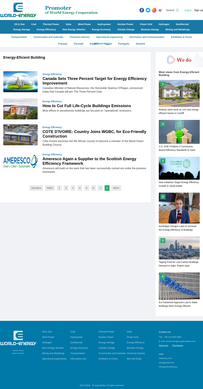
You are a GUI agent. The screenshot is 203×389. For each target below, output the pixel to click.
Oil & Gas (19, 24)
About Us (163, 345)
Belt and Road (134, 358)
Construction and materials (48, 37)
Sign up (198, 10)
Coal (33, 24)
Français (62, 43)
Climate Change (126, 29)
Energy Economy (101, 29)
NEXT (116, 188)
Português (123, 43)
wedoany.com (165, 358)
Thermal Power (51, 24)
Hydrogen (164, 24)
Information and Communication (146, 37)
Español (94, 43)
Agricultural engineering (109, 37)
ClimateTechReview (168, 367)
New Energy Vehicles (74, 29)
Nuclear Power (125, 24)
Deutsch (140, 43)
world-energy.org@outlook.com (180, 341)
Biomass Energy (150, 29)
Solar (68, 24)
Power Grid (146, 24)
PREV (50, 188)
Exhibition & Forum (181, 37)
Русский (78, 43)
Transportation (19, 37)
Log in (188, 10)
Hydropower (104, 24)
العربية (108, 43)
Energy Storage (21, 29)
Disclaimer (177, 345)
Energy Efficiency (46, 29)
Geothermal (182, 24)
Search (170, 10)
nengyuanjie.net (166, 362)
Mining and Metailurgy (178, 29)
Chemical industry (80, 37)
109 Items (36, 188)
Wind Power (84, 24)
